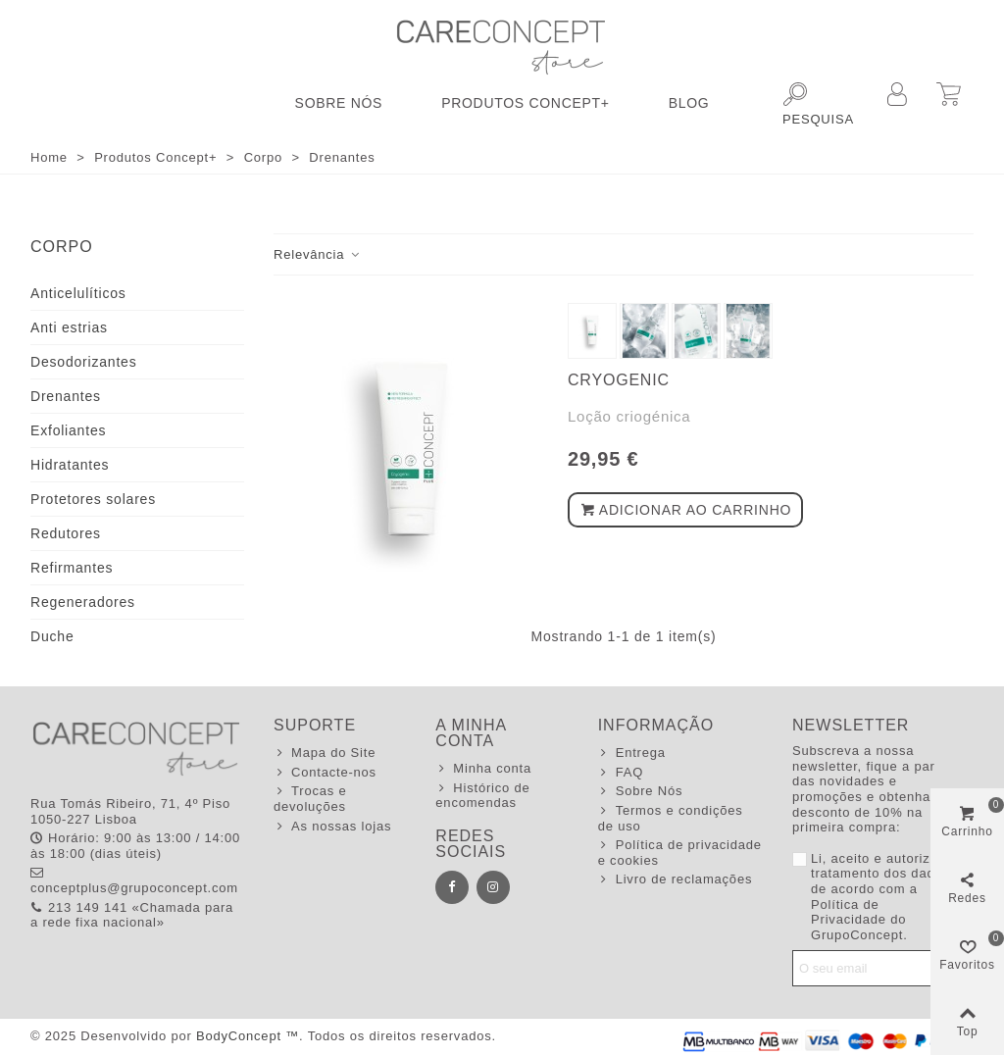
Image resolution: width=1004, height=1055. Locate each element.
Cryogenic (619, 380)
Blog (689, 103)
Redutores (65, 533)
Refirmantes (71, 568)
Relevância (318, 254)
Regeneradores (82, 602)
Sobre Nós (339, 103)
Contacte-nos (325, 772)
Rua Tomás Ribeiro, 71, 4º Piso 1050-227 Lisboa (130, 811)
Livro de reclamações (675, 879)
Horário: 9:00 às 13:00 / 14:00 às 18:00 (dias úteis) (135, 845)
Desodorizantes (83, 362)
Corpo (61, 246)
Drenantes (65, 396)
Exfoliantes (68, 430)
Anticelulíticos (78, 293)
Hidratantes (69, 465)
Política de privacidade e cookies (680, 852)
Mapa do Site (325, 753)
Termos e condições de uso (670, 818)
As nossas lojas (332, 826)
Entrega (632, 753)
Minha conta (483, 769)
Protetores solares (93, 499)
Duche (52, 636)
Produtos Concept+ (525, 103)
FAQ (620, 772)
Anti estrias (69, 327)
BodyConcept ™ (247, 1036)
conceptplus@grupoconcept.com (134, 880)
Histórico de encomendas (482, 795)
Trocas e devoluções (310, 798)
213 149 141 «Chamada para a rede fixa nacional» (131, 915)
